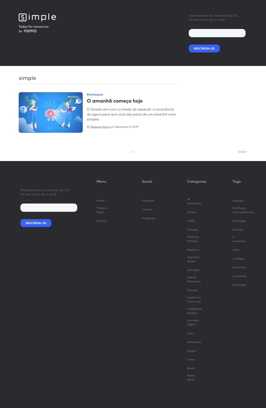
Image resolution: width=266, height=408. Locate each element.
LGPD (191, 221)
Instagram (148, 218)
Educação (193, 270)
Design (191, 351)
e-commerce (239, 239)
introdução (239, 285)
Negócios (193, 250)
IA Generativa (194, 201)
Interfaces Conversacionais (240, 210)
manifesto (73, 97)
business (238, 229)
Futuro (191, 212)
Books (191, 368)
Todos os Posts (102, 210)
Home (100, 201)
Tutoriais (192, 229)
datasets (238, 201)
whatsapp (239, 221)
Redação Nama (100, 127)
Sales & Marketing (194, 279)
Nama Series (191, 377)
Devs (190, 333)
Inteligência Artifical (194, 311)
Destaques (95, 94)
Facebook (148, 201)
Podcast (192, 290)
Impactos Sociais (193, 259)
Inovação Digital (193, 322)
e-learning (239, 267)
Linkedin (147, 209)
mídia (236, 250)
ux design (238, 258)
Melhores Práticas (193, 239)
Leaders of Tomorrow (194, 299)
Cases (191, 359)
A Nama (102, 221)
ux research (240, 276)
